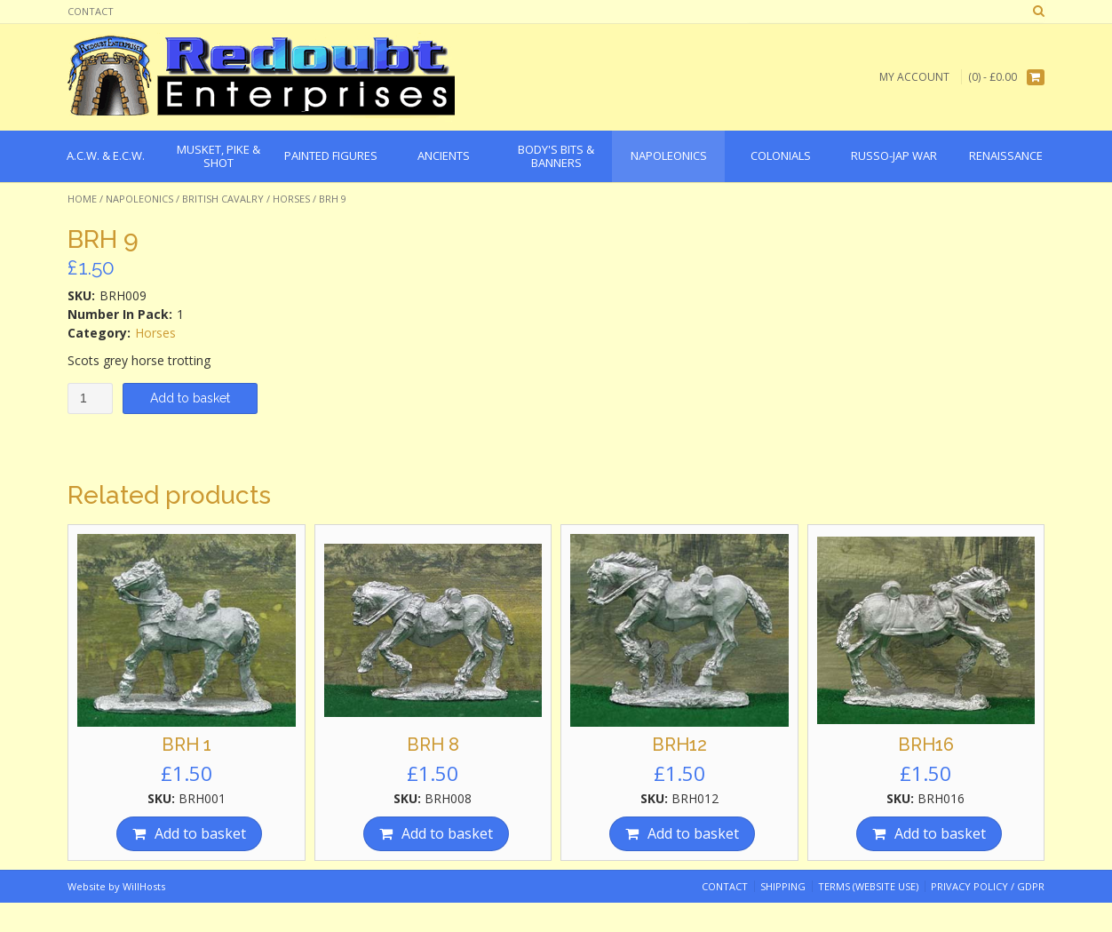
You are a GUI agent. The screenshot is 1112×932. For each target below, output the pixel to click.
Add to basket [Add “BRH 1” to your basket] (200, 833)
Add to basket (190, 398)
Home (82, 198)
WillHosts (144, 886)
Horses (291, 198)
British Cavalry (223, 198)
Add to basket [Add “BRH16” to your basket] (940, 833)
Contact (91, 11)
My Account (914, 77)
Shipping (783, 886)
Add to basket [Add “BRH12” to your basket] (693, 833)
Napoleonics (139, 198)
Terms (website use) (868, 886)
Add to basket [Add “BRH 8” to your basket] (447, 833)
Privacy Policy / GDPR (987, 886)
